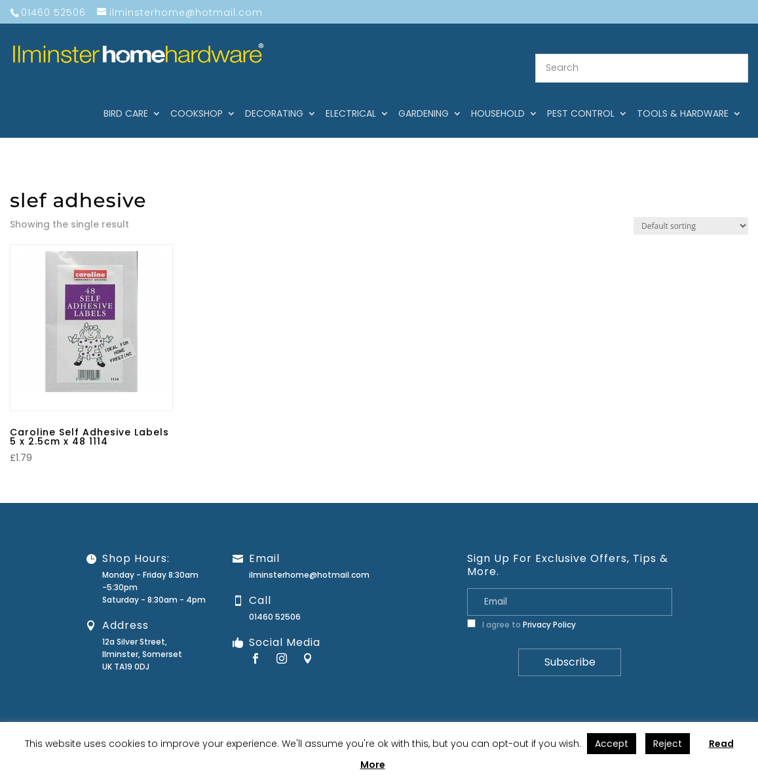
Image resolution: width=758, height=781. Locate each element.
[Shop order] (691, 209)
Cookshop (196, 98)
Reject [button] (667, 743)
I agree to (521, 608)
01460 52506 (275, 600)
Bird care (126, 98)
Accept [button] (611, 743)
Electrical (351, 98)
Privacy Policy (549, 608)
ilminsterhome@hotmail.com (309, 558)
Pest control (581, 98)
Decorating (274, 98)
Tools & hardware (683, 98)
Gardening (423, 98)
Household (498, 98)
